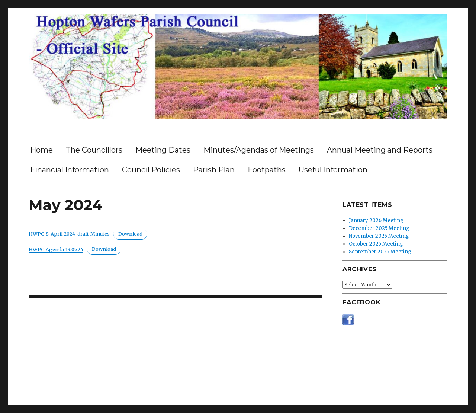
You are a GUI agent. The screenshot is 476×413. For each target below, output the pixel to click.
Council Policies (151, 169)
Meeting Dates (162, 149)
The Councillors (94, 149)
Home (41, 149)
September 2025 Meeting (380, 252)
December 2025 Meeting (379, 228)
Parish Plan (214, 169)
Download (130, 234)
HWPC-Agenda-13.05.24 (56, 249)
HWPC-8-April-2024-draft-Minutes (69, 234)
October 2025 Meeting (376, 244)
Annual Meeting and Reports (379, 149)
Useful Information (333, 169)
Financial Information (69, 169)
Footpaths (267, 169)
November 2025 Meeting (379, 236)
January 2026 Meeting (376, 220)
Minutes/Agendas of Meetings (258, 149)
